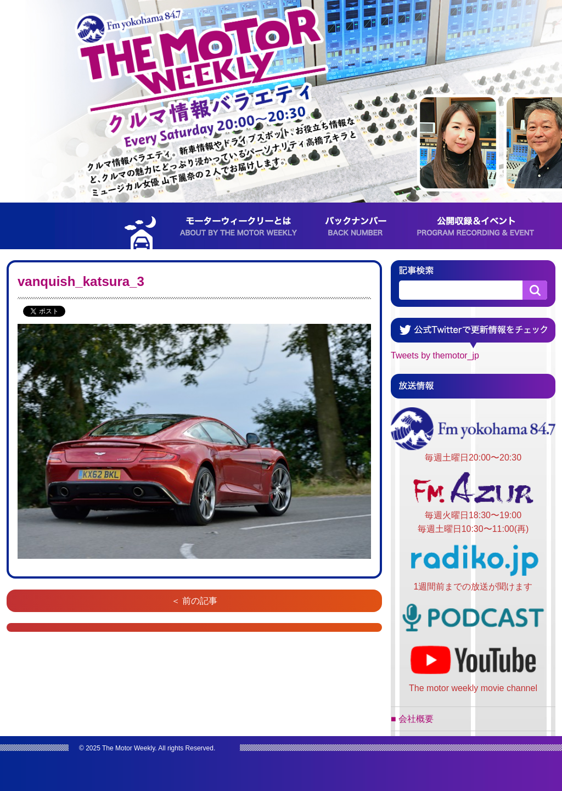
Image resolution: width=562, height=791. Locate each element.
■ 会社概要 (412, 718)
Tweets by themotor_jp (435, 355)
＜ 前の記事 (194, 600)
